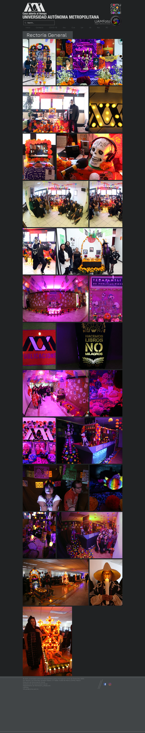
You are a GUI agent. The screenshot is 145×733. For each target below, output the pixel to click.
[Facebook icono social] (105, 684)
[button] (64, 27)
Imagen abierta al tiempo (102, 23)
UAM (99, 21)
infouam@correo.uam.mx (30, 689)
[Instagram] (110, 684)
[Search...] (38, 23)
